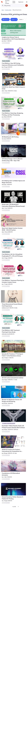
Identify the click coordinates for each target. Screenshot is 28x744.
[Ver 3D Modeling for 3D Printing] (13, 129)
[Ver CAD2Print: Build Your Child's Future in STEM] (13, 79)
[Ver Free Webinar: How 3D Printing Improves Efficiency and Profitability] (13, 53)
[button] (5, 19)
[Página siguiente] (18, 506)
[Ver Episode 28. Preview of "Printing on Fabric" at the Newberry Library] (13, 346)
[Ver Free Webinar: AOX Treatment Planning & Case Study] (13, 320)
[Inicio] (2, 2)
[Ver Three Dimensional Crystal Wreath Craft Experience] (13, 296)
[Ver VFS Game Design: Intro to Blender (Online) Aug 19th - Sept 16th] (13, 151)
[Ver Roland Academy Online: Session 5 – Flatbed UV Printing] (13, 489)
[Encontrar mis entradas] (7, 2)
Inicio (3, 10)
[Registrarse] (20, 2)
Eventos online (8, 10)
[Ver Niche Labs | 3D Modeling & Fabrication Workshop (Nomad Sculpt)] (13, 196)
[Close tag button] (16, 19)
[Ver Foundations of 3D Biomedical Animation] (13, 465)
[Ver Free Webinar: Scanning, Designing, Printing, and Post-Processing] (13, 103)
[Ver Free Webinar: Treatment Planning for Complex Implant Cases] (13, 270)
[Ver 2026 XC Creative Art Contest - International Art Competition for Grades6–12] (13, 442)
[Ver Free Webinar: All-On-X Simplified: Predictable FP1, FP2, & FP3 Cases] (13, 244)
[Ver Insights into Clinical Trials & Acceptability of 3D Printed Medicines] (13, 29)
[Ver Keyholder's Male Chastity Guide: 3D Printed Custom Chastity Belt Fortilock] (13, 415)
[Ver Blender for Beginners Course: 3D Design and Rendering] (13, 392)
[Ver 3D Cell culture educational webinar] (13, 370)
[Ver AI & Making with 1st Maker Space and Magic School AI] (13, 173)
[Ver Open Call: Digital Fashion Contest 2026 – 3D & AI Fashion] (13, 220)
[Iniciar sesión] (13, 2)
